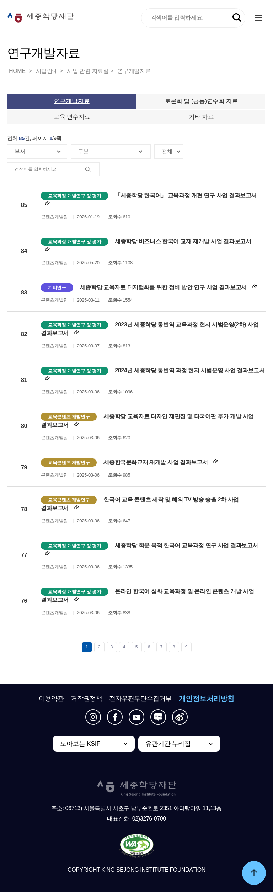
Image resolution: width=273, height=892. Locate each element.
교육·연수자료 (71, 116)
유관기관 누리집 (168, 743)
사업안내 (47, 71)
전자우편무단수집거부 (140, 698)
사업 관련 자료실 (87, 71)
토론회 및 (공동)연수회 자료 (201, 101)
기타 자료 (201, 116)
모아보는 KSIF (80, 743)
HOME (18, 71)
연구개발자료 (134, 71)
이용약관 (51, 698)
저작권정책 (86, 698)
